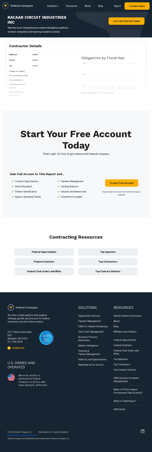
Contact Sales (137, 6)
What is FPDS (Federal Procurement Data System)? (128, 391)
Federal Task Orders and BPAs (44, 271)
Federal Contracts (44, 261)
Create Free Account (122, 183)
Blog (100, 6)
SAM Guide (119, 409)
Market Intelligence (88, 345)
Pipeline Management (89, 321)
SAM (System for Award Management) (126, 380)
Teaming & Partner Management (89, 353)
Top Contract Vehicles (107, 271)
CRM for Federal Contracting (92, 326)
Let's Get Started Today (126, 21)
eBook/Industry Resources (128, 315)
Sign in (117, 6)
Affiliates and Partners (125, 331)
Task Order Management (91, 331)
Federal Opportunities (44, 252)
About (88, 6)
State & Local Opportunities (92, 359)
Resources (71, 6)
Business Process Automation (87, 339)
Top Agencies (108, 252)
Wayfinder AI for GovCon (91, 364)
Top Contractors (108, 261)
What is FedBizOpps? (125, 401)
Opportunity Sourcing (89, 315)
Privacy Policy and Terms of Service (22, 435)
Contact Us (18, 348)
